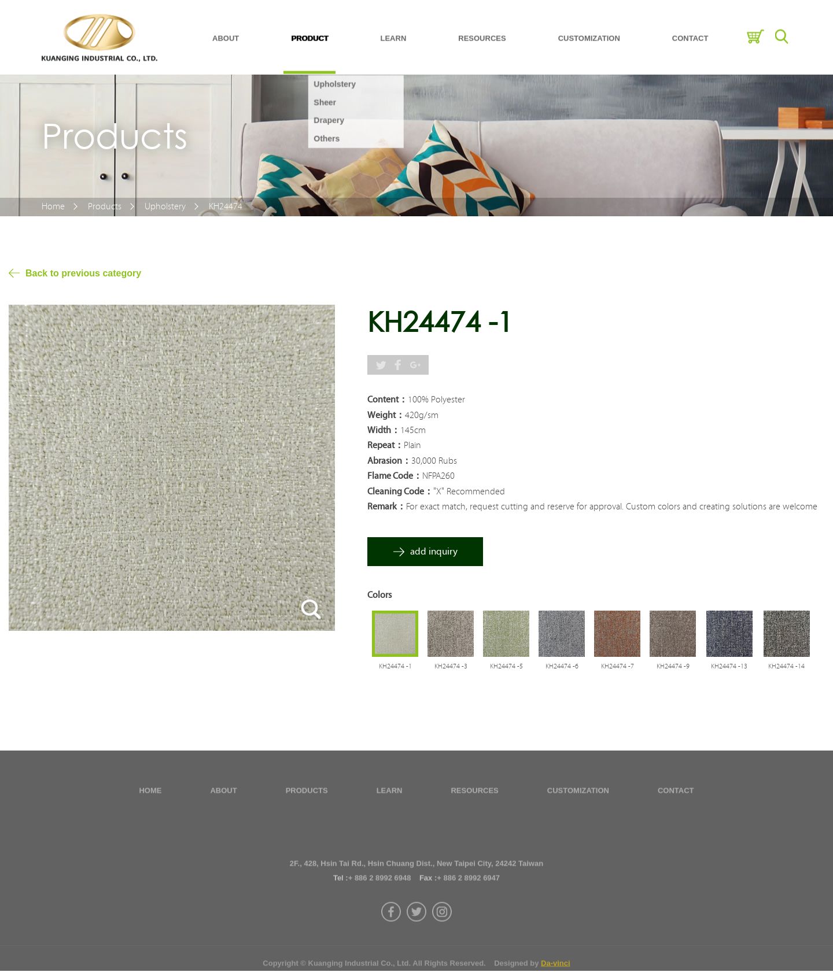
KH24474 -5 (506, 667)
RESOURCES (482, 32)
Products (104, 207)
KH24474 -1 (395, 667)
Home (53, 207)
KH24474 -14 (786, 667)
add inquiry (434, 552)
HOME (150, 794)
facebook (391, 937)
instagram (442, 937)
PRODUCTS (307, 794)
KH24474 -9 (673, 667)
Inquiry (755, 30)
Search (781, 30)
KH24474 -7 (617, 667)
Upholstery (165, 207)
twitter (416, 937)
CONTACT (690, 32)
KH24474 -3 (450, 667)
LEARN (394, 32)
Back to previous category (83, 274)
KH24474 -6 (561, 667)
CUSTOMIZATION (589, 32)
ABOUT (225, 32)
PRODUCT (309, 32)
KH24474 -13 (729, 667)
